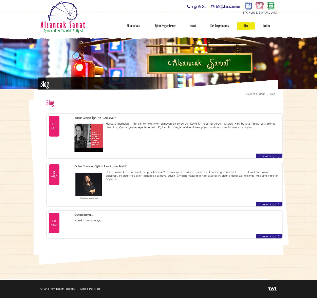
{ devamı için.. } (269, 156)
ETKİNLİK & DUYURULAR (259, 12)
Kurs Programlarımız (219, 26)
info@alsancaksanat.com (228, 6)
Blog (246, 26)
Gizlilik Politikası (90, 288)
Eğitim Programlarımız (165, 26)
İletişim (266, 26)
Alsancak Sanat (133, 26)
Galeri (193, 26)
